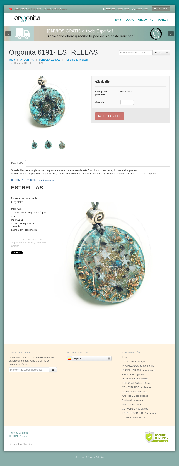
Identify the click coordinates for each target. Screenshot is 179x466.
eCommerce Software (84, 457)
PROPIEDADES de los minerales (139, 370)
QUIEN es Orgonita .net (134, 391)
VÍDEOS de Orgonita (133, 374)
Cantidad (100, 102)
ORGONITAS (145, 19)
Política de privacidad (133, 400)
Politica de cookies (131, 404)
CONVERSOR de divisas (135, 408)
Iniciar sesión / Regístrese (116, 9)
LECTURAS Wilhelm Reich (136, 383)
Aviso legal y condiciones (135, 396)
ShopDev (27, 444)
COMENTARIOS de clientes (136, 387)
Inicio (117, 19)
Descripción (17, 163)
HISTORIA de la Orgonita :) (136, 378)
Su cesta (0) (161, 9)
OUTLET (163, 19)
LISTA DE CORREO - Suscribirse (139, 413)
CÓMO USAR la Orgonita (135, 361)
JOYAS (130, 19)
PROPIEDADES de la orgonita (138, 365)
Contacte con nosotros (133, 417)
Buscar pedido (140, 9)
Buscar (158, 52)
